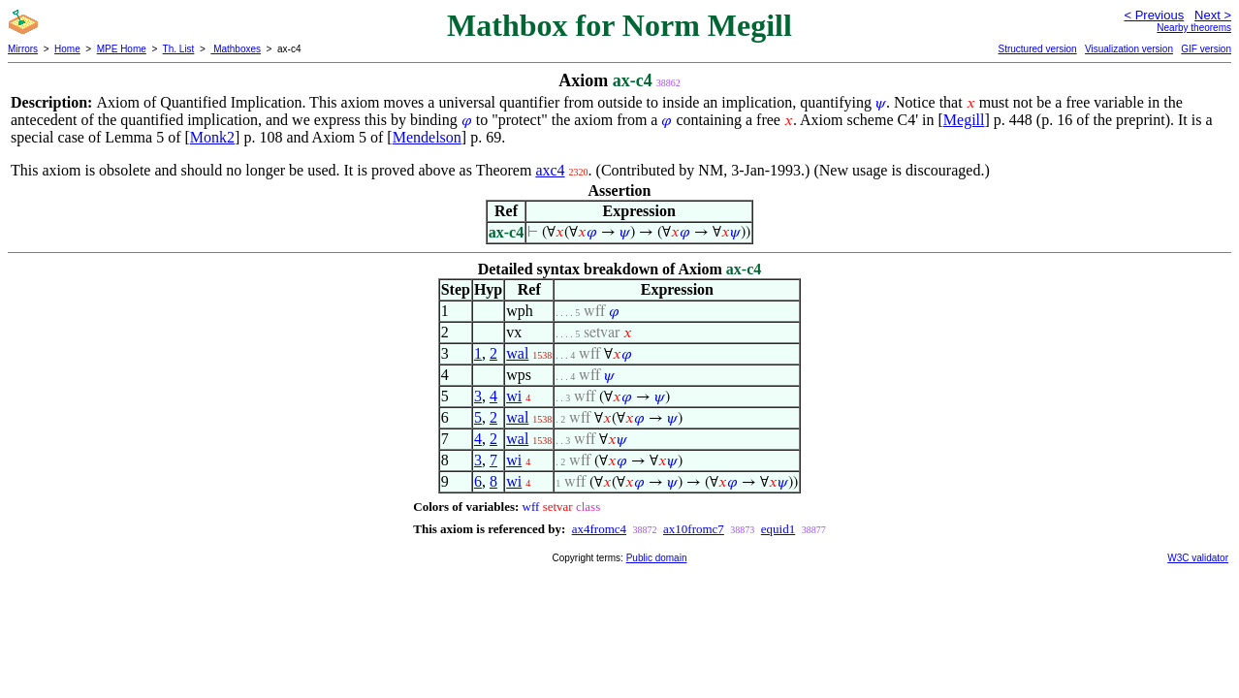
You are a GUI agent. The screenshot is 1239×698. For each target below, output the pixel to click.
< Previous (1154, 15)
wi (514, 396)
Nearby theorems (1194, 27)
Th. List (179, 49)
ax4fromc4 (599, 529)
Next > (1212, 15)
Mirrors (23, 49)
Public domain (656, 558)
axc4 (549, 170)
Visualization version (1129, 49)
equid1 (778, 529)
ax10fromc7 (693, 529)
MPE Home (121, 49)
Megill (964, 119)
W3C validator (1197, 558)
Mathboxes (235, 49)
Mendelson (427, 137)
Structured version (1037, 49)
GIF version (1206, 49)
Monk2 (212, 137)
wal (517, 353)
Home (67, 49)
